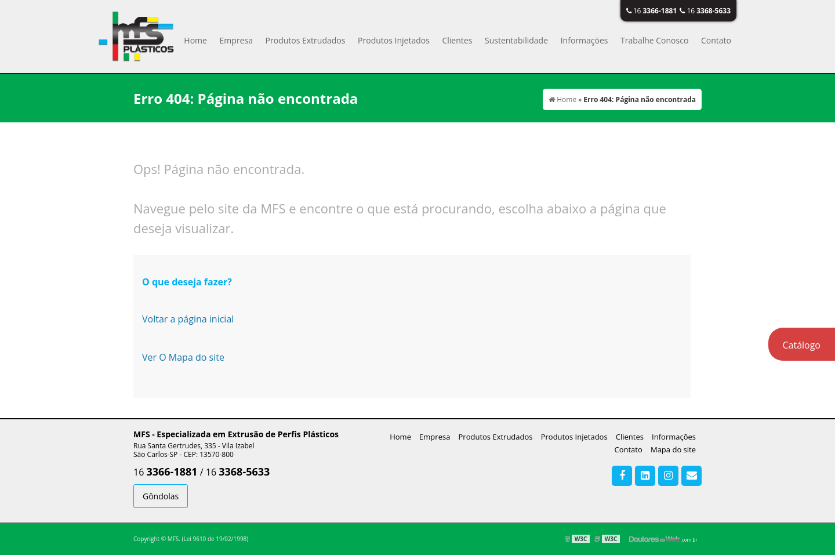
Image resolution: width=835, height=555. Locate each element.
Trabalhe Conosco (654, 40)
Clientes (457, 40)
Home (195, 40)
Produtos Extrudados (306, 40)
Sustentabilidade (516, 40)
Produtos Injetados (394, 40)
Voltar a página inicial (188, 319)
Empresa (236, 40)
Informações (584, 40)
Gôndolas (161, 496)
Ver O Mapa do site (183, 357)
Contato (716, 40)
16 (651, 11)
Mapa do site (673, 449)
